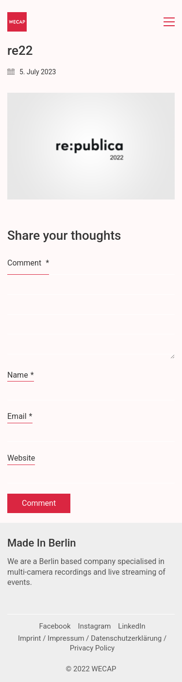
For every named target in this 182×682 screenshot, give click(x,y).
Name (20, 375)
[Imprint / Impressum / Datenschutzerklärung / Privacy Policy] (92, 643)
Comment (28, 262)
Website (21, 458)
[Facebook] (54, 627)
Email (20, 416)
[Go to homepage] (17, 22)
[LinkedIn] (131, 627)
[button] (169, 22)
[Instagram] (94, 627)
